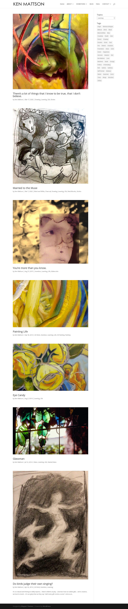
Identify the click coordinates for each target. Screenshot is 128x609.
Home (62, 4)
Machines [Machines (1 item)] (100, 61)
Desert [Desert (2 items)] (99, 39)
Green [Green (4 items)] (99, 52)
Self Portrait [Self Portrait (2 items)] (101, 71)
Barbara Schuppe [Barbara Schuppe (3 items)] (108, 26)
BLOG (91, 4)
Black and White (39, 191)
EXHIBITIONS (80, 4)
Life (49, 99)
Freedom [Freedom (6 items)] (110, 45)
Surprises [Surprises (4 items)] (105, 74)
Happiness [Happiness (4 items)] (106, 52)
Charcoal (48, 191)
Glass (35, 462)
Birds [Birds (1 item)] (105, 30)
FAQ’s (98, 4)
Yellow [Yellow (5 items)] (99, 80)
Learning (44, 99)
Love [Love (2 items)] (108, 58)
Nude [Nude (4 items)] (106, 61)
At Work (37, 335)
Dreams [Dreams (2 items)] (100, 42)
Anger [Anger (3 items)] (99, 26)
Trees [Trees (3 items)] (99, 77)
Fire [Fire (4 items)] (99, 45)
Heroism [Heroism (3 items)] (100, 55)
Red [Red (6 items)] (99, 68)
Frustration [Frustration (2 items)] (101, 49)
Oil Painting (60, 335)
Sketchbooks (72, 191)
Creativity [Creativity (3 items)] (100, 36)
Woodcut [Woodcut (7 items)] (110, 77)
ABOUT (69, 4)
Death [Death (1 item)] (106, 36)
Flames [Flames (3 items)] (104, 45)
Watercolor (54, 271)
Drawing (37, 99)
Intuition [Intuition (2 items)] (106, 55)
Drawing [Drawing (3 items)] (105, 39)
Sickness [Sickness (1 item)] (108, 71)
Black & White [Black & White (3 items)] (101, 33)
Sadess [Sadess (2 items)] (104, 68)
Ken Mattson (19, 99)
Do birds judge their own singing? (33, 584)
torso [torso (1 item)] (112, 74)
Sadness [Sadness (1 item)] (110, 68)
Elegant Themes (27, 606)
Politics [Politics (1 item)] (100, 65)
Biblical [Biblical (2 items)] (100, 30)
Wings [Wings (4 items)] (104, 77)
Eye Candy (19, 395)
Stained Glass (52, 462)
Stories (53, 99)
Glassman (18, 458)
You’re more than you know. (29, 268)
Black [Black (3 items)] (110, 30)
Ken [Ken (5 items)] (112, 55)
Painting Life (20, 331)
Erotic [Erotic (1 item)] (105, 42)
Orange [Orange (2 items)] (112, 61)
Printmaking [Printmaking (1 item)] (107, 65)
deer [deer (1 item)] (111, 36)
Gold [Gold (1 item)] (112, 49)
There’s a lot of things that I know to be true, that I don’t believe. (46, 95)
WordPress (47, 606)
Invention (38, 271)
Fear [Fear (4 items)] (110, 42)
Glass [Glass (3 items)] (107, 49)
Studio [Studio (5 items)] (99, 74)
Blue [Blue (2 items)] (108, 33)
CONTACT (105, 4)
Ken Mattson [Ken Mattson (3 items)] (101, 58)
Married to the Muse (25, 188)
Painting (67, 335)
